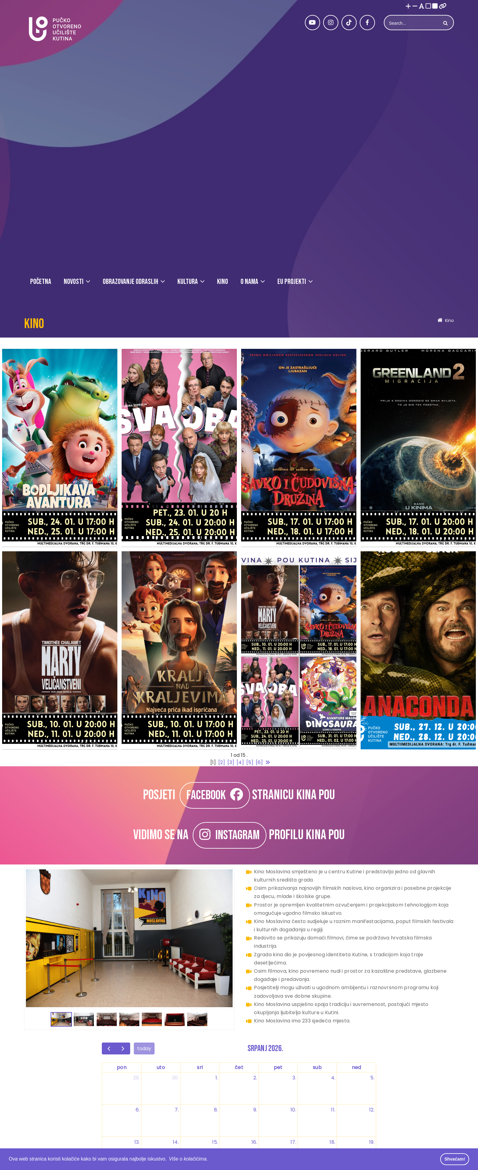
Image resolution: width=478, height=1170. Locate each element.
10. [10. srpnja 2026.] (293, 1109)
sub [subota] (317, 1067)
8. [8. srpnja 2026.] (216, 1109)
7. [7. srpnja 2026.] (177, 1109)
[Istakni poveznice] (443, 6)
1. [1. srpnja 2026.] (217, 1077)
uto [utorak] (161, 1067)
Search (445, 23)
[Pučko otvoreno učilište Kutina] (54, 28)
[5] (249, 762)
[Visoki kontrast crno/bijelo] (435, 6)
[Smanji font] (415, 6)
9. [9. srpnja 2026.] (255, 1109)
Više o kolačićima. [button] (188, 1158)
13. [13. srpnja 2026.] (137, 1142)
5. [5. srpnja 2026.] (372, 1077)
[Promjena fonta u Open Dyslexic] (421, 6)
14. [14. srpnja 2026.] (176, 1142)
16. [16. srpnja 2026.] (254, 1142)
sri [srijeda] (200, 1067)
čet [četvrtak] (239, 1067)
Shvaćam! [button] (454, 1159)
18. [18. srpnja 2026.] (332, 1142)
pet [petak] (278, 1067)
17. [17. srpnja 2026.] (293, 1142)
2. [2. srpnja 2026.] (255, 1077)
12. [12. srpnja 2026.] (372, 1109)
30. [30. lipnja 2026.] (175, 1077)
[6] (259, 762)
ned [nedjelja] (356, 1067)
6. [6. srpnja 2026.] (138, 1109)
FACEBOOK (214, 795)
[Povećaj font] (408, 6)
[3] (230, 762)
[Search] (411, 23)
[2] (221, 762)
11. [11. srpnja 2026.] (333, 1109)
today (144, 1048)
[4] (240, 762)
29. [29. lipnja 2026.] (136, 1077)
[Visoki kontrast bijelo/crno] (428, 6)
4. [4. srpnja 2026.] (333, 1077)
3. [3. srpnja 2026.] (294, 1077)
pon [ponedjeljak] (122, 1067)
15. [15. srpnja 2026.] (215, 1142)
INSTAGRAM (229, 835)
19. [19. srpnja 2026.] (372, 1142)
